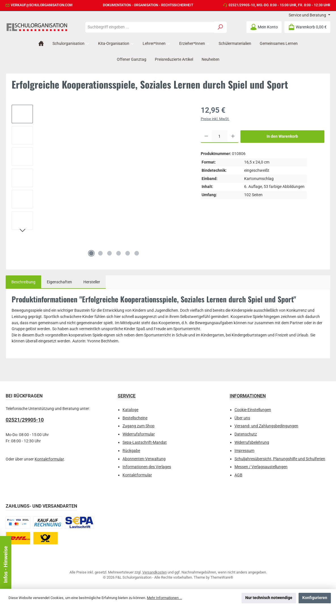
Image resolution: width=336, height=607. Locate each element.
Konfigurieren (314, 597)
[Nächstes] (22, 231)
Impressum (244, 450)
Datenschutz (245, 434)
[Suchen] (220, 27)
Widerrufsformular (138, 434)
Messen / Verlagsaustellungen (261, 466)
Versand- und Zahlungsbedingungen (266, 426)
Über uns (242, 418)
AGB (238, 475)
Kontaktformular (49, 459)
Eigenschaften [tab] (59, 282)
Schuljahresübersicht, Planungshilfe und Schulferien (279, 459)
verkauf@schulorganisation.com (42, 5)
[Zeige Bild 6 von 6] (136, 253)
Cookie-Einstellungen (252, 409)
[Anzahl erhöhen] (232, 136)
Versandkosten (154, 572)
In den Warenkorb (282, 136)
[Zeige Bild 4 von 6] (118, 253)
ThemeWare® (221, 577)
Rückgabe (131, 450)
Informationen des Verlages (146, 466)
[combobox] (149, 27)
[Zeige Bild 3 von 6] (109, 253)
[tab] (23, 282)
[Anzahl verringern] (206, 136)
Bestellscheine (134, 418)
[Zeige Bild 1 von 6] (91, 253)
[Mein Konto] (264, 27)
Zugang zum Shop (138, 426)
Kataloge (130, 409)
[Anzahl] (220, 136)
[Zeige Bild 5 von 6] (127, 253)
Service (127, 396)
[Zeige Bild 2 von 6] (100, 253)
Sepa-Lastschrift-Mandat (144, 442)
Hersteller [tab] (91, 282)
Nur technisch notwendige (268, 597)
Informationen (248, 396)
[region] (100, 182)
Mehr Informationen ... (164, 598)
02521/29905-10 (242, 5)
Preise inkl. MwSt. (215, 119)
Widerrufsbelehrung (251, 442)
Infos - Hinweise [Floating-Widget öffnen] (6, 564)
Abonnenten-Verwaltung (144, 459)
